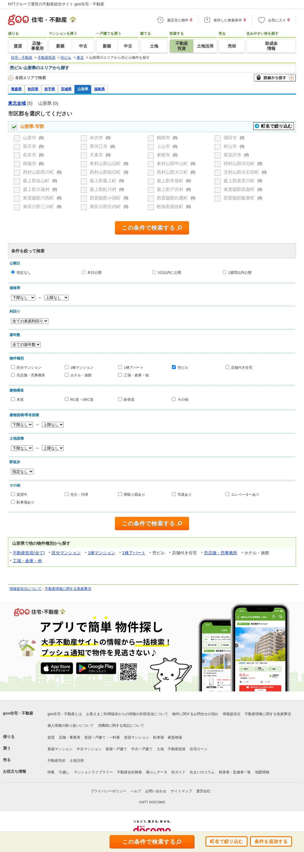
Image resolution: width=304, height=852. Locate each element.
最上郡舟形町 (171, 180)
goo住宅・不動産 (18, 713)
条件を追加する (271, 841)
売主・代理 (79, 494)
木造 (20, 399)
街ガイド (178, 772)
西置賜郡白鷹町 (173, 197)
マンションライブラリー (93, 772)
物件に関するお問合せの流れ (195, 714)
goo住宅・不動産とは (65, 714)
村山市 (231, 146)
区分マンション (29, 367)
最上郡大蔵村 (37, 189)
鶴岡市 (164, 137)
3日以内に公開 (169, 272)
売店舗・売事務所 (31, 375)
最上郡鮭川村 (104, 189)
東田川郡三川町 (39, 206)
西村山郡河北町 (240, 163)
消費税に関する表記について (121, 725)
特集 (51, 772)
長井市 (30, 154)
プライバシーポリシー (108, 791)
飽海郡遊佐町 (171, 206)
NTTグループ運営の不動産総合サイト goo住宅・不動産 (56, 4)
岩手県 (49, 89)
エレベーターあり (245, 494)
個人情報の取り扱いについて (71, 725)
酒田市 (231, 137)
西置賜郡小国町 (106, 197)
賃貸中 (22, 494)
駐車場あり (25, 502)
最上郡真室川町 (240, 180)
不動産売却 (56, 760)
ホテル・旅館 (81, 375)
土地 (160, 749)
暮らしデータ (156, 772)
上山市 (164, 146)
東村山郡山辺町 (106, 163)
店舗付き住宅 (241, 367)
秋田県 (33, 89)
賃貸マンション (136, 737)
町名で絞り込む (276, 126)
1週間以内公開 (240, 272)
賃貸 (51, 737)
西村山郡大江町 (173, 172)
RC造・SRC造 (82, 399)
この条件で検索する (148, 228)
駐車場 (158, 737)
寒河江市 (99, 146)
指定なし (24, 272)
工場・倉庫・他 (136, 375)
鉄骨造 (129, 399)
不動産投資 (177, 749)
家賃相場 (175, 737)
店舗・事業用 (69, 737)
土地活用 (76, 760)
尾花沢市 (233, 154)
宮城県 (66, 89)
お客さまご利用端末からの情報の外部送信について (127, 714)
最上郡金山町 (37, 180)
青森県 (16, 89)
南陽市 (30, 163)
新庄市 (30, 146)
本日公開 (94, 272)
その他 (183, 399)
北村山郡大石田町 (242, 172)
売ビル (183, 367)
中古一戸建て (142, 749)
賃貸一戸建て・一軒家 (102, 737)
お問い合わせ (156, 791)
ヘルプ (135, 791)
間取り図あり (134, 494)
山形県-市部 (32, 126)
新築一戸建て (116, 749)
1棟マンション (82, 367)
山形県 (82, 89)
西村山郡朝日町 (106, 172)
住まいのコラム (202, 772)
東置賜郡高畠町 (240, 189)
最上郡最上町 (104, 180)
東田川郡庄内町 (106, 206)
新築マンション (60, 749)
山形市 (30, 137)
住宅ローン (199, 749)
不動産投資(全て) (29, 552)
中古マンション (89, 749)
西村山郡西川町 (39, 172)
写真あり (185, 494)
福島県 (99, 89)
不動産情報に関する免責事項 (68, 589)
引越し (64, 772)
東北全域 (17, 103)
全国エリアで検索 (27, 77)
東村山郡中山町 (173, 163)
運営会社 (203, 791)
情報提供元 (231, 714)
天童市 (97, 154)
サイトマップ (181, 791)
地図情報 (262, 772)
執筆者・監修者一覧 (235, 772)
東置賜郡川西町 (39, 197)
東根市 (164, 154)
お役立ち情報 (14, 771)
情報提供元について (26, 589)
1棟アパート (134, 367)
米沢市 (97, 137)
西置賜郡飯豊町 (240, 197)
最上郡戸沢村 (171, 189)
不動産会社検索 (129, 772)
